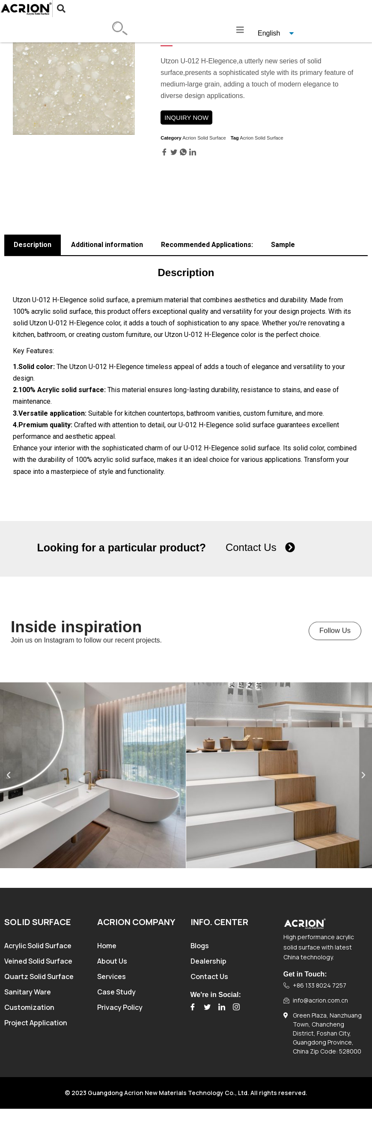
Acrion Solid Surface (204, 137)
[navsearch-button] (54, 8)
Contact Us (251, 547)
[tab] (32, 245)
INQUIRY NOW (186, 117)
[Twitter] (207, 1007)
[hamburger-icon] (240, 30)
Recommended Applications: (207, 245)
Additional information (107, 245)
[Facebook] (192, 1007)
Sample (283, 245)
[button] (335, 642)
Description (32, 245)
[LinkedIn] (221, 1007)
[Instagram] (236, 1007)
